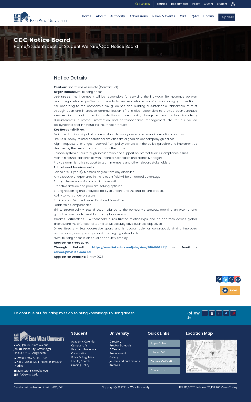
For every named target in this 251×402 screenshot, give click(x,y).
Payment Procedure (83, 349)
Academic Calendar (83, 341)
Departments (179, 4)
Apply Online (158, 343)
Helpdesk (226, 17)
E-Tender (115, 349)
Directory (115, 341)
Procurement (117, 353)
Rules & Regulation (83, 357)
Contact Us (158, 370)
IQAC (195, 16)
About (101, 16)
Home (86, 16)
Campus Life (79, 345)
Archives (114, 365)
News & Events (163, 16)
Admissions (138, 16)
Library (208, 16)
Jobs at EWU (158, 352)
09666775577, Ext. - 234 (30, 358)
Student (222, 4)
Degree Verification (163, 361)
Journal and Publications (124, 361)
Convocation (79, 353)
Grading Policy (80, 365)
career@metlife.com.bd (72, 252)
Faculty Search (80, 361)
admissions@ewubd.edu (31, 370)
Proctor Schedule (120, 345)
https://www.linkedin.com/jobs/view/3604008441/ (129, 247)
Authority (117, 16)
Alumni (208, 4)
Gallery (113, 357)
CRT (183, 16)
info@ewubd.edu (26, 374)
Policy (196, 4)
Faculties (161, 4)
